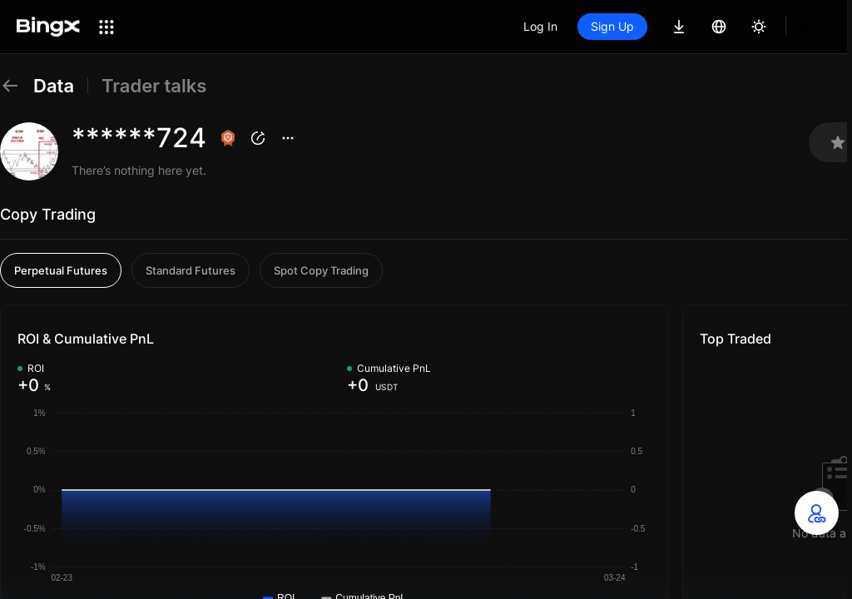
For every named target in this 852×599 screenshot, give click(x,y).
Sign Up (612, 26)
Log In (540, 26)
